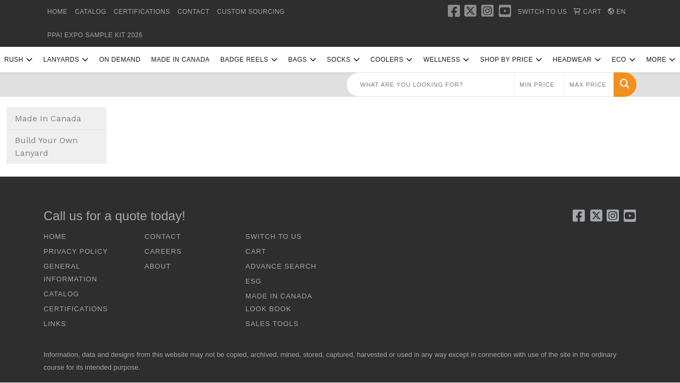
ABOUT (157, 266)
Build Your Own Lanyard (46, 146)
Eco (618, 59)
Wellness (441, 59)
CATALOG (90, 11)
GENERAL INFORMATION (70, 272)
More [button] (656, 59)
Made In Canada (180, 59)
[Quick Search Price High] (589, 84)
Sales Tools (272, 324)
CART (255, 251)
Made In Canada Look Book (278, 302)
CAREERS (163, 251)
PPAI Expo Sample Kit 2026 (94, 35)
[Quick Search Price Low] (539, 84)
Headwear (572, 59)
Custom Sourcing (251, 11)
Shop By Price (506, 59)
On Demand (120, 59)
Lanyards (61, 59)
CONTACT (193, 11)
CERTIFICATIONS (142, 11)
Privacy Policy (76, 251)
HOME (57, 11)
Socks (339, 59)
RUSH (13, 59)
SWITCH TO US (273, 236)
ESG (253, 281)
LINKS (55, 324)
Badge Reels (244, 59)
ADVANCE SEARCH (281, 266)
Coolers (386, 59)
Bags (297, 59)
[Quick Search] (430, 84)
